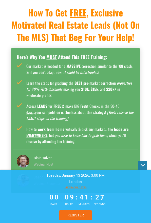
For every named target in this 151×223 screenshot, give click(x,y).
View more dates (76, 187)
